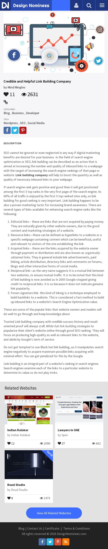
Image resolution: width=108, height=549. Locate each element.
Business (18, 113)
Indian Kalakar (17, 430)
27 (61, 443)
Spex (65, 435)
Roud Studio (16, 485)
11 (9, 92)
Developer (32, 113)
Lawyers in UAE (69, 430)
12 (10, 443)
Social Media (36, 123)
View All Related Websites (54, 513)
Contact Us (34, 528)
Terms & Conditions (76, 528)
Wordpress (11, 123)
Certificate (52, 528)
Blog (7, 113)
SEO (23, 123)
